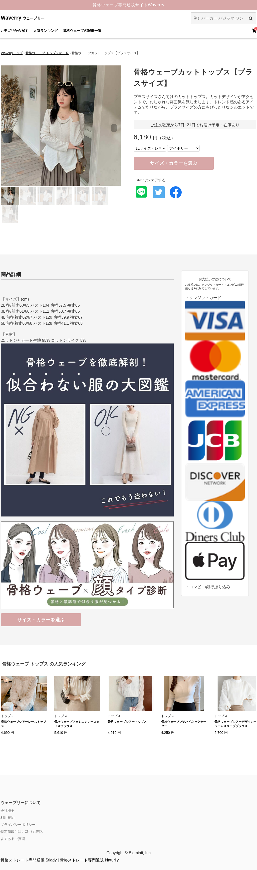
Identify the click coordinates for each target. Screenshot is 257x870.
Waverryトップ (12, 53)
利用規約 (8, 818)
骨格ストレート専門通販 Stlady (29, 860)
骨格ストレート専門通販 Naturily (89, 860)
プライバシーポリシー (18, 825)
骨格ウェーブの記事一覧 (82, 31)
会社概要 (8, 811)
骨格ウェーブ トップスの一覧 (47, 53)
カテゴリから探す (14, 31)
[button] (113, 128)
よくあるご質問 (13, 839)
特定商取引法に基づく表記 (22, 832)
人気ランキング (45, 31)
